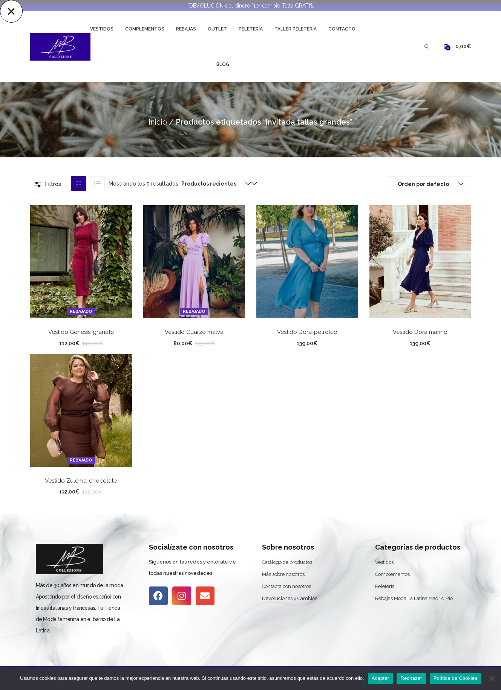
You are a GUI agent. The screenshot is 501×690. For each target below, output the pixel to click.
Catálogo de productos (287, 562)
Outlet (217, 29)
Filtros (53, 184)
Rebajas (186, 29)
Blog (222, 64)
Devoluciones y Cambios (289, 598)
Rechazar (411, 678)
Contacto (341, 29)
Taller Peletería (295, 29)
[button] (457, 46)
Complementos (144, 29)
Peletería (251, 29)
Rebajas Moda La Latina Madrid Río (414, 598)
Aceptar (380, 678)
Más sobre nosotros (283, 574)
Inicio (158, 121)
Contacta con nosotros (286, 586)
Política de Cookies (455, 678)
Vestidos (101, 29)
